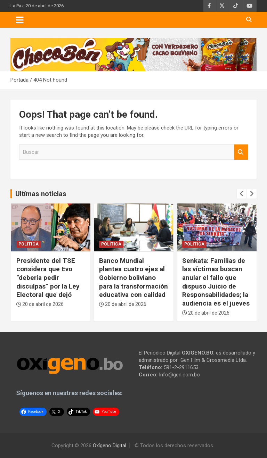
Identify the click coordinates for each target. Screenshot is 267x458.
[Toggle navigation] (19, 20)
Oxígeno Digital (109, 445)
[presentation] (241, 194)
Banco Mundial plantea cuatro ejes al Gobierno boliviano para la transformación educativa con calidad (133, 278)
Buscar (241, 152)
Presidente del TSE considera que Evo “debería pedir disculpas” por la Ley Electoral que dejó (48, 278)
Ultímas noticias (40, 194)
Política (28, 244)
